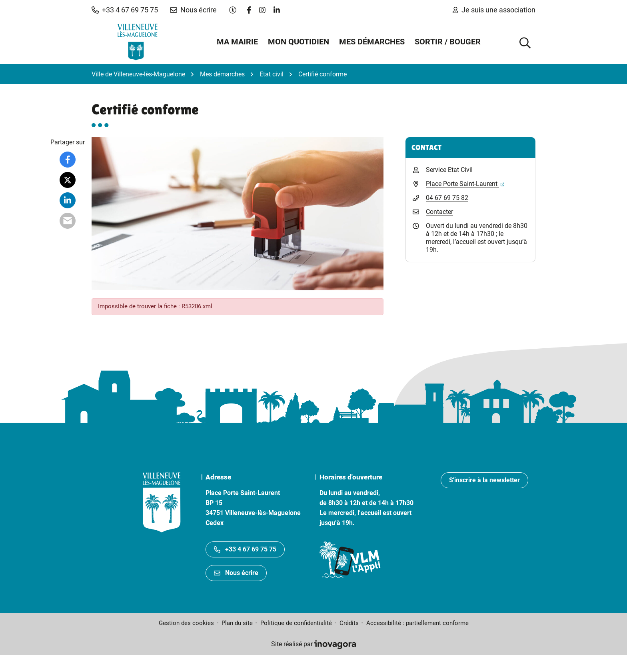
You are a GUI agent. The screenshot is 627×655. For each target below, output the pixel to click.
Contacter (439, 212)
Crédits (349, 623)
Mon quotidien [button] (298, 41)
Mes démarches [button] (372, 41)
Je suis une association (494, 10)
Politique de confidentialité (296, 623)
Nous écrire (236, 573)
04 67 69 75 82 (447, 198)
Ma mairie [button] (237, 41)
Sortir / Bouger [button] (448, 41)
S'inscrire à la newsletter (484, 480)
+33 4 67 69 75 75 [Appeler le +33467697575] (245, 549)
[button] (125, 10)
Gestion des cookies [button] (186, 623)
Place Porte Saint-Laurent (465, 184)
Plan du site (237, 623)
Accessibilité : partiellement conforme (417, 623)
